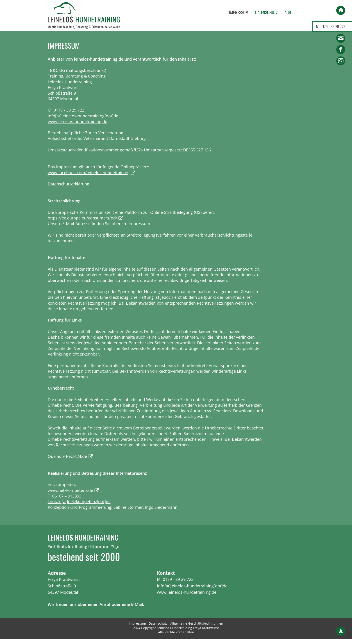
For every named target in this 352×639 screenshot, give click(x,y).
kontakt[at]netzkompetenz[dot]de (79, 501)
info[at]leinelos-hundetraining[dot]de (83, 116)
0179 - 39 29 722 (332, 26)
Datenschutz (266, 12)
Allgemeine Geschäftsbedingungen (196, 623)
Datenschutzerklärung (68, 184)
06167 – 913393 (66, 496)
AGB (287, 12)
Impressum (238, 12)
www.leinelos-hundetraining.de (77, 121)
